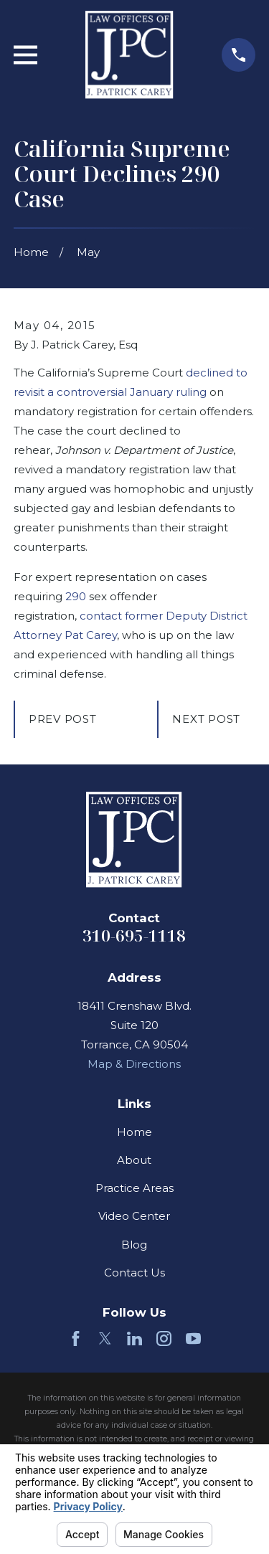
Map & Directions (134, 1064)
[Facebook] (75, 1338)
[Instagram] (163, 1338)
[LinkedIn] (134, 1338)
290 (75, 596)
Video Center (134, 1216)
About (134, 1160)
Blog (134, 1244)
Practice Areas (134, 1188)
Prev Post (63, 719)
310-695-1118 (134, 935)
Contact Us (134, 1272)
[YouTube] (193, 1338)
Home (134, 1132)
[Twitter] (105, 1338)
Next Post (206, 719)
